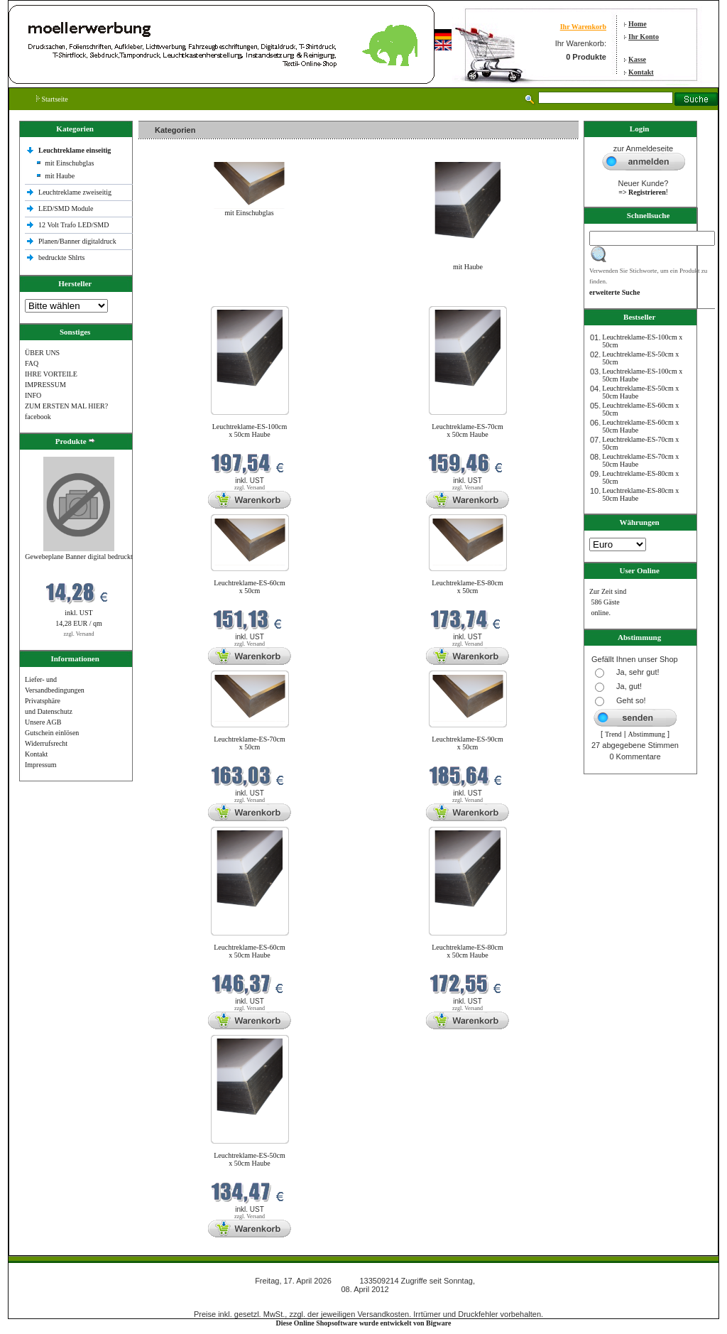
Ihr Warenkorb (583, 27)
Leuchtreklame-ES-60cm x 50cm (249, 587)
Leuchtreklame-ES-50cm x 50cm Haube (249, 1159)
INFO (33, 395)
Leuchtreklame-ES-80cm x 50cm (467, 587)
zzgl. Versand (79, 634)
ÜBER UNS (42, 353)
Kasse (637, 59)
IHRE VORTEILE (51, 374)
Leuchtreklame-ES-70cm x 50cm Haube (467, 430)
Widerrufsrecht (46, 743)
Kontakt (641, 72)
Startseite (52, 99)
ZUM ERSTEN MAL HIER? (66, 406)
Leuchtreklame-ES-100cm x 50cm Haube (250, 430)
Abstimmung (646, 734)
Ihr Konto (643, 36)
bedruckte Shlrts (61, 257)
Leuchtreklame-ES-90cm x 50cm (467, 743)
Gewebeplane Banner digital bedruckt (78, 556)
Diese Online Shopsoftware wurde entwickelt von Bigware (364, 1323)
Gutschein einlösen (52, 733)
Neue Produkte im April (176, 297)
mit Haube (60, 176)
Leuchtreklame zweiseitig (76, 192)
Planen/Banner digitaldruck (77, 241)
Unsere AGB (43, 722)
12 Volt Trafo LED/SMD (73, 225)
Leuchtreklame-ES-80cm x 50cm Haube (467, 951)
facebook (38, 417)
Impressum (40, 765)
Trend (613, 734)
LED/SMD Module (66, 208)
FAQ (31, 363)
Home (637, 24)
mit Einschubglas (69, 163)
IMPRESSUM (45, 385)
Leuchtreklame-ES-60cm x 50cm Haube (249, 951)
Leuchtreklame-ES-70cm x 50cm (249, 743)
